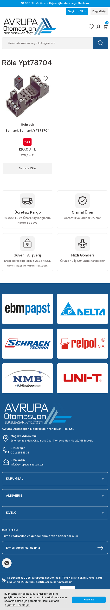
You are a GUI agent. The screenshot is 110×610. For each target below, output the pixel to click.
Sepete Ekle (27, 168)
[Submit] (100, 548)
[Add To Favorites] (45, 78)
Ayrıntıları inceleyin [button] (17, 605)
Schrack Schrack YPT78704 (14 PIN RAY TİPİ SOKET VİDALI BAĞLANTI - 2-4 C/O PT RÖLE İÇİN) (27, 131)
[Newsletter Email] (55, 547)
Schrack (27, 125)
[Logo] (43, 26)
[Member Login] (98, 26)
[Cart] (105, 26)
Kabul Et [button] (89, 599)
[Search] (55, 43)
